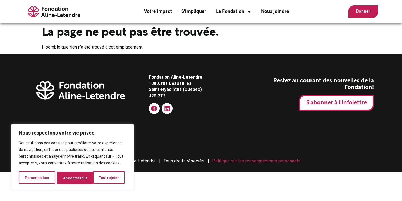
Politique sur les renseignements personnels (256, 161)
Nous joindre (272, 11)
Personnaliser (37, 178)
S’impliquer (190, 11)
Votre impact (155, 11)
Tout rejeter (73, 178)
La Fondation (230, 12)
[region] (72, 157)
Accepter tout (109, 178)
